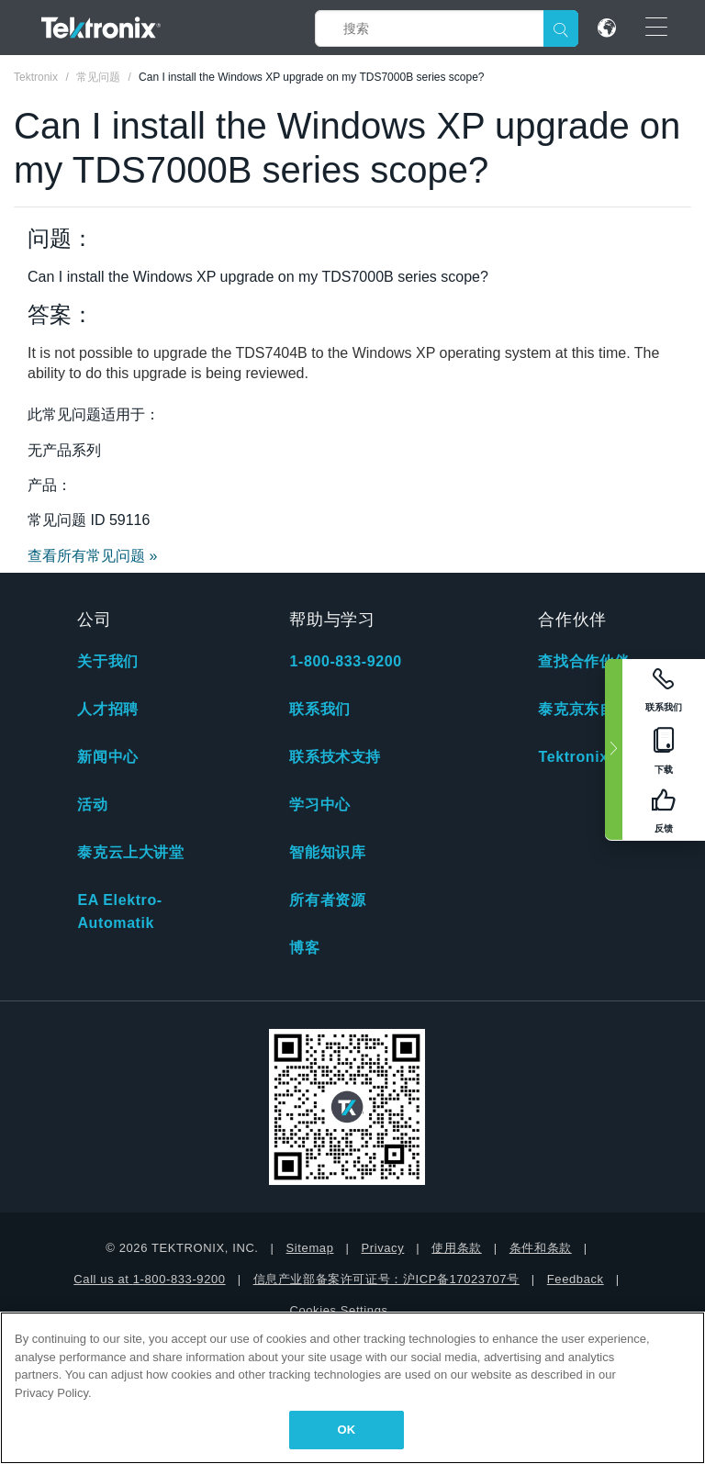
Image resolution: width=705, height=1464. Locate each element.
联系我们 (319, 709)
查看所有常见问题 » (92, 556)
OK (347, 1429)
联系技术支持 (335, 757)
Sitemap (310, 1248)
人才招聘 (107, 709)
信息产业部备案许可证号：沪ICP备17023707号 (386, 1279)
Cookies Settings (338, 1310)
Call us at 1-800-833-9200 (149, 1279)
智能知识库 (327, 852)
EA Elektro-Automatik (119, 911)
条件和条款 (540, 1248)
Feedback (575, 1279)
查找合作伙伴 (584, 661)
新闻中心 (107, 757)
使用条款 (456, 1248)
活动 (92, 804)
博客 (304, 948)
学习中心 (319, 804)
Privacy (382, 1248)
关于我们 (107, 661)
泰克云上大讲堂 (130, 852)
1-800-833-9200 (345, 661)
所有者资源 (327, 900)
